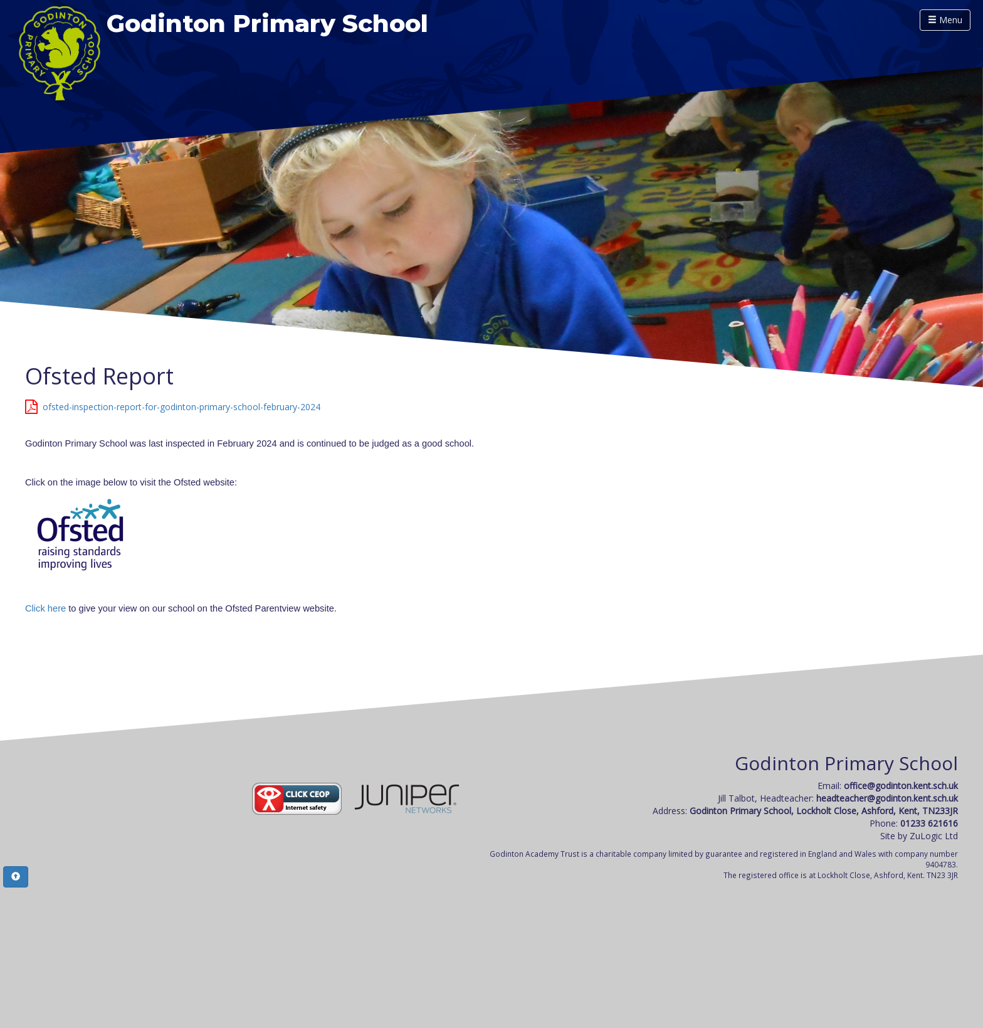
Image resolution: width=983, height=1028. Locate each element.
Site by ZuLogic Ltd (919, 836)
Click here (45, 608)
